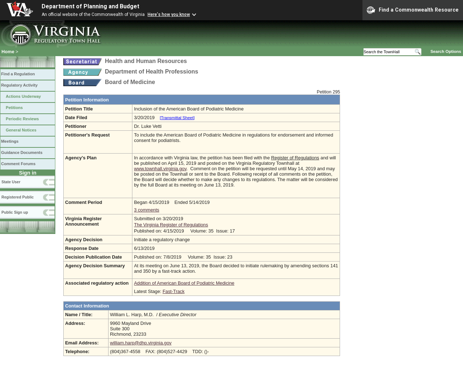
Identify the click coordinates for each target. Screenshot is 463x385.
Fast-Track (173, 291)
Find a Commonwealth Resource (413, 10)
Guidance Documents (21, 152)
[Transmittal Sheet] (177, 118)
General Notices (21, 130)
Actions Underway (23, 96)
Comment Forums (18, 164)
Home (7, 51)
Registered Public (17, 197)
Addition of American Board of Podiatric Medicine (184, 283)
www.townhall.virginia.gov (160, 168)
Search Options (445, 51)
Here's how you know (169, 14)
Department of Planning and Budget (90, 6)
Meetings (9, 141)
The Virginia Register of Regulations (171, 224)
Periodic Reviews (22, 119)
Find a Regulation (18, 74)
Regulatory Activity (19, 85)
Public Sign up (14, 212)
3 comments (146, 210)
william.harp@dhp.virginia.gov (140, 343)
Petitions (14, 107)
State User (10, 182)
